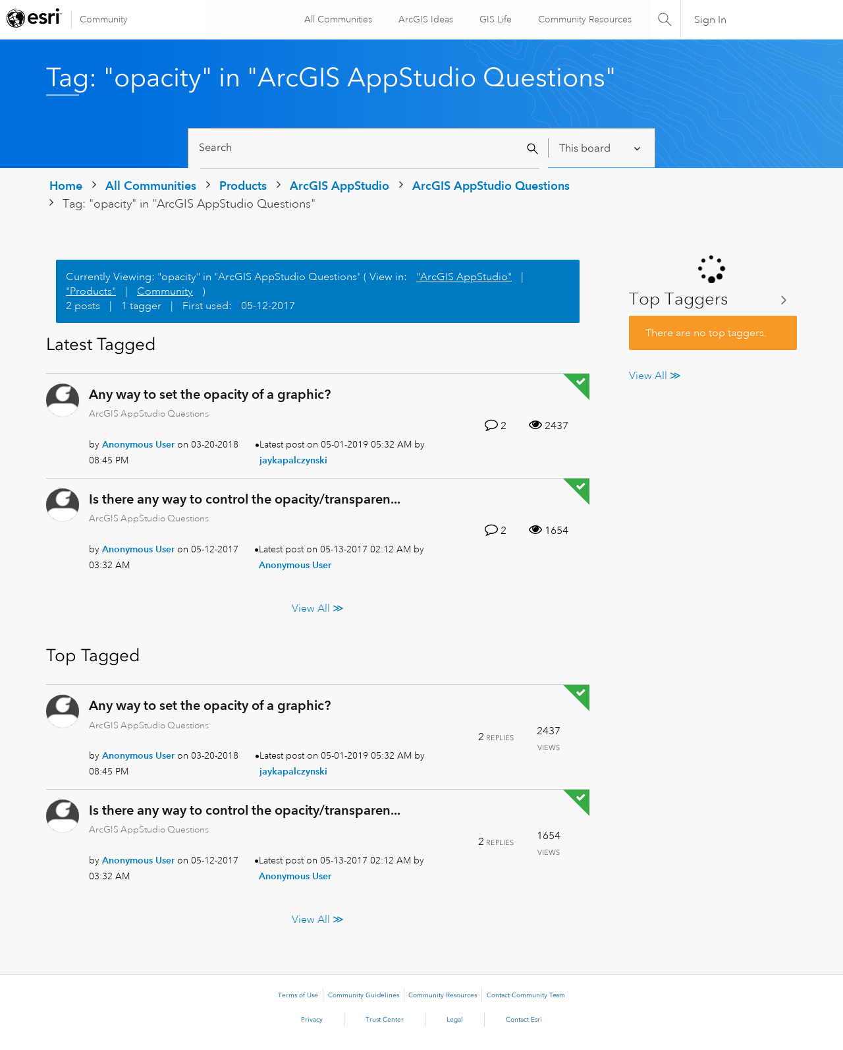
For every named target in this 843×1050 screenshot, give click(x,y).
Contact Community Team (526, 995)
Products (243, 185)
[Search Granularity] (601, 148)
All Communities (337, 19)
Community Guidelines (363, 995)
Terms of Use (298, 995)
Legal (455, 1020)
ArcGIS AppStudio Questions (491, 185)
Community (104, 19)
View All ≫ (318, 608)
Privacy (312, 1020)
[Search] (370, 148)
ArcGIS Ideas (424, 19)
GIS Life (494, 19)
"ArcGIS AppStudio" (464, 276)
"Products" (91, 291)
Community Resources (583, 19)
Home (65, 185)
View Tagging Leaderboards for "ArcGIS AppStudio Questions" (713, 299)
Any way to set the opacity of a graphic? (210, 394)
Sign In (710, 19)
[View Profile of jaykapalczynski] (293, 460)
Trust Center (385, 1020)
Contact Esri (524, 1020)
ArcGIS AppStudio (339, 185)
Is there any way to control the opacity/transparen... (244, 499)
